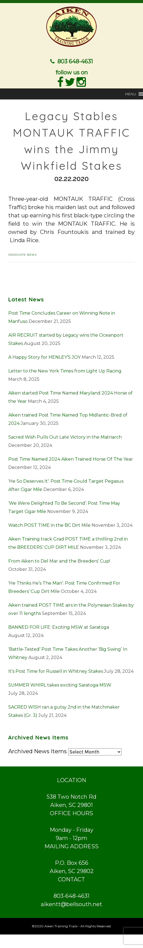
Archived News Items (37, 750)
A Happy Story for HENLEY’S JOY (44, 356)
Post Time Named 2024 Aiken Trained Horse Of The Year (70, 458)
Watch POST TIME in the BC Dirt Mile (49, 524)
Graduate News (22, 253)
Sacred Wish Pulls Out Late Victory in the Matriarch (65, 436)
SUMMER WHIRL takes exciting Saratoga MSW (59, 684)
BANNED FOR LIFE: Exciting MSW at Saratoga (58, 626)
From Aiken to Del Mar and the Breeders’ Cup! (59, 560)
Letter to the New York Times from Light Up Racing (64, 369)
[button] (130, 92)
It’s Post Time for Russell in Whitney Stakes (55, 670)
